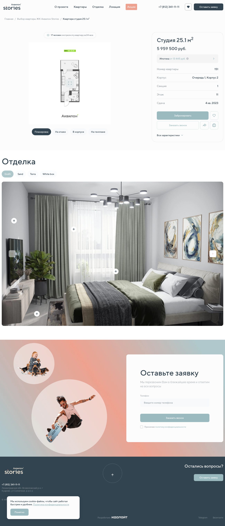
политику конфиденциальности (170, 427)
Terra (33, 174)
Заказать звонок (178, 125)
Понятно (19, 512)
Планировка (41, 131)
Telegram (202, 517)
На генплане (98, 131)
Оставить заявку (208, 7)
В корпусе (78, 131)
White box (48, 174)
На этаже (60, 131)
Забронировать (182, 115)
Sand (20, 174)
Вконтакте (218, 517)
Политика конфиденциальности (51, 504)
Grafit (7, 174)
